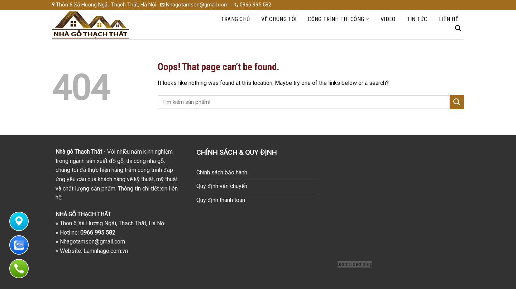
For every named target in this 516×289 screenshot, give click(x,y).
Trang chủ (235, 19)
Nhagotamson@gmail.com (92, 241)
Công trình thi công (338, 19)
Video (388, 19)
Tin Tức (417, 19)
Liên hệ (448, 19)
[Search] (458, 28)
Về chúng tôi (278, 19)
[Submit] (457, 102)
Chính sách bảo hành (221, 172)
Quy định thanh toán (220, 200)
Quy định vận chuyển (221, 186)
